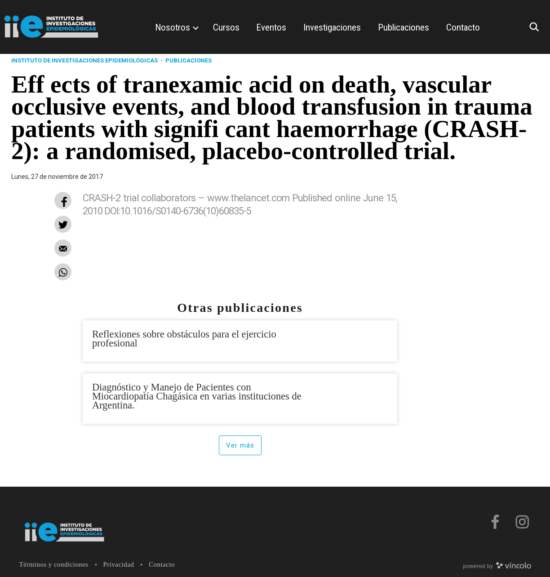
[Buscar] (537, 27)
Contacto (162, 564)
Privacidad (118, 564)
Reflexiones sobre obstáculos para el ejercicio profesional (184, 338)
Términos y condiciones (54, 564)
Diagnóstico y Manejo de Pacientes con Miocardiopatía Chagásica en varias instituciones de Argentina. (197, 396)
